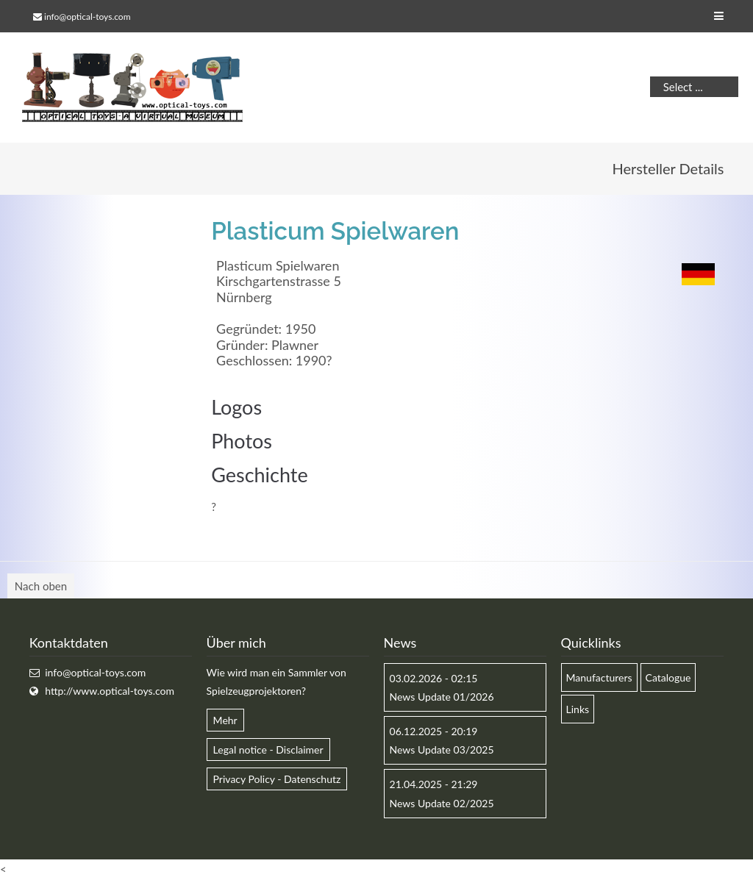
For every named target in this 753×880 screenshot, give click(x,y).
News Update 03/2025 (442, 749)
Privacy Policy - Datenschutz (277, 779)
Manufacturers (599, 677)
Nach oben (41, 586)
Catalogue (668, 677)
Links (578, 709)
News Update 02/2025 (442, 803)
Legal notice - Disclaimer (268, 749)
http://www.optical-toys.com (109, 690)
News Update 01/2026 (442, 696)
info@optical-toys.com (87, 16)
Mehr (225, 720)
